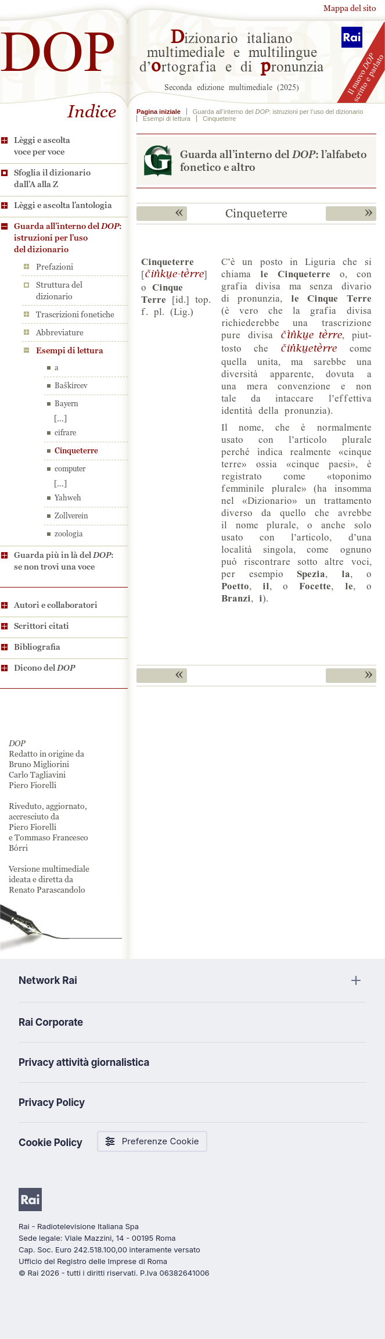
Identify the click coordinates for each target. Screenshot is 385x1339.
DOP (58, 46)
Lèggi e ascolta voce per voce (42, 146)
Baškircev (71, 386)
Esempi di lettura (69, 350)
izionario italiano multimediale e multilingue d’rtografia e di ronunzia (231, 51)
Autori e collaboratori (56, 605)
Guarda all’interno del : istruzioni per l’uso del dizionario (68, 238)
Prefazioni (54, 267)
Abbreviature (60, 332)
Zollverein (71, 516)
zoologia (69, 534)
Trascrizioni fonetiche (75, 314)
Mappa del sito (349, 8)
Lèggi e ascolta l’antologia (63, 205)
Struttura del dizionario (59, 291)
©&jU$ (311, 334)
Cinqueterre (76, 451)
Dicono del (44, 668)
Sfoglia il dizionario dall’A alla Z (52, 178)
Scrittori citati (41, 626)
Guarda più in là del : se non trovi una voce (64, 561)
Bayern (66, 404)
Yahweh (68, 498)
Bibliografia (37, 647)
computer (70, 469)
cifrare (65, 433)
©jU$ (174, 273)
